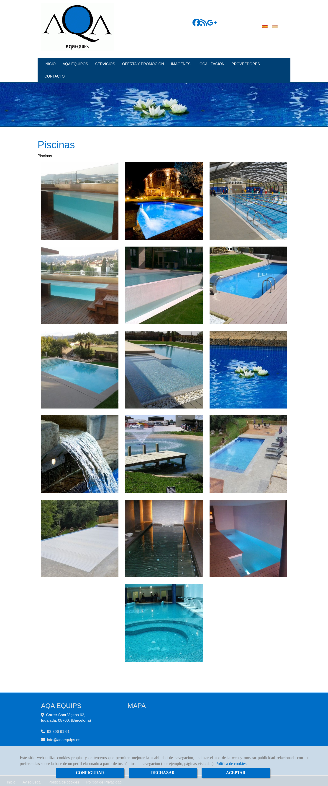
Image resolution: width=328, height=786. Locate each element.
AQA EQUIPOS (75, 62)
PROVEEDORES (245, 62)
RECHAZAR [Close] (162, 772)
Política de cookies (230, 763)
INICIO (50, 62)
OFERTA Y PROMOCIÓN (143, 62)
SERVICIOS (105, 62)
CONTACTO (54, 74)
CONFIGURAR (90, 772)
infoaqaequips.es (63, 737)
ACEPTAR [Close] (236, 772)
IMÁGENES (180, 62)
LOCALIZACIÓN (210, 62)
